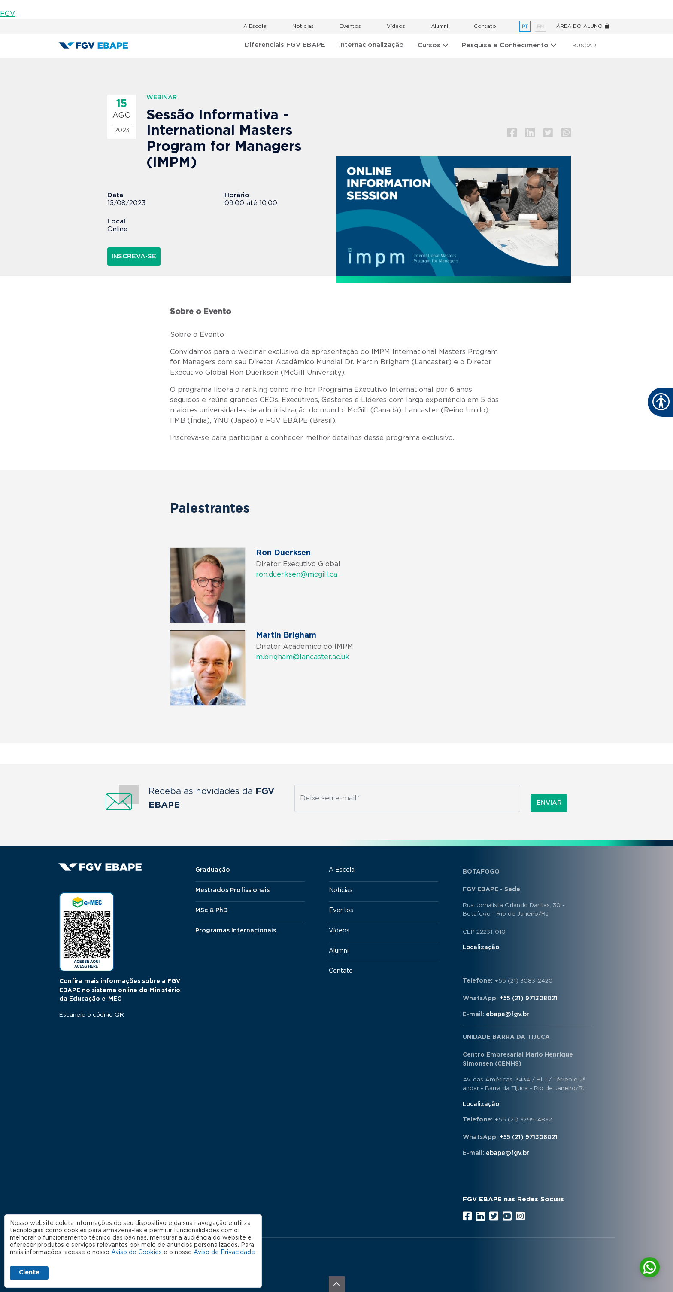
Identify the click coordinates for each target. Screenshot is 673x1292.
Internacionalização (371, 45)
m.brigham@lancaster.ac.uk (302, 657)
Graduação (212, 870)
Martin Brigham (286, 635)
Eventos (350, 26)
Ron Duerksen (283, 553)
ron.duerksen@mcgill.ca (296, 574)
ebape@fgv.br (507, 1014)
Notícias (303, 26)
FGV (7, 13)
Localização (481, 947)
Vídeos (396, 26)
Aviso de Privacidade (224, 1252)
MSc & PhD (211, 910)
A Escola (255, 26)
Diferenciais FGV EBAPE (285, 45)
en (540, 26)
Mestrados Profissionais (232, 890)
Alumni (439, 26)
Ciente (29, 1273)
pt (525, 26)
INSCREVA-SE (134, 256)
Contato (485, 26)
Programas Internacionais (235, 931)
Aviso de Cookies (136, 1252)
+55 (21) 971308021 (529, 999)
